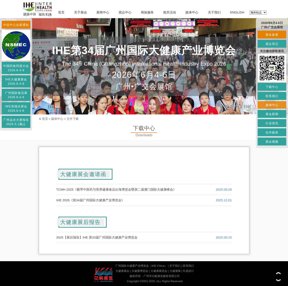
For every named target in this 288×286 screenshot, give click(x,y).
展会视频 (272, 141)
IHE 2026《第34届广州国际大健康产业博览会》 (90, 200)
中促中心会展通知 (16, 25)
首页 (61, 12)
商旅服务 (147, 12)
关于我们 (214, 12)
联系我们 (188, 265)
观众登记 (272, 44)
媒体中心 (191, 12)
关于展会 (80, 12)
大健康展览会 (159, 271)
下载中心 (272, 87)
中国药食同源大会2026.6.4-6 (16, 68)
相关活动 (169, 12)
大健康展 (175, 271)
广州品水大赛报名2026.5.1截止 (16, 122)
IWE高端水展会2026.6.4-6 (16, 108)
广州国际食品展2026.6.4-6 (16, 95)
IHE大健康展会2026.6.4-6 (16, 81)
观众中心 (125, 12)
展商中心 (102, 12)
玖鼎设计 (188, 271)
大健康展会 (122, 271)
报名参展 (272, 34)
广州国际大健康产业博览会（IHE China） (141, 265)
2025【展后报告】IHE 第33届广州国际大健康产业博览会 (96, 237)
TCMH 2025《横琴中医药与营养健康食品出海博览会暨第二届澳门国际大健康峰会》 (116, 189)
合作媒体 (272, 132)
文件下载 (73, 118)
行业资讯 (272, 123)
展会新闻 (272, 114)
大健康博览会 (139, 271)
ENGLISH (237, 12)
